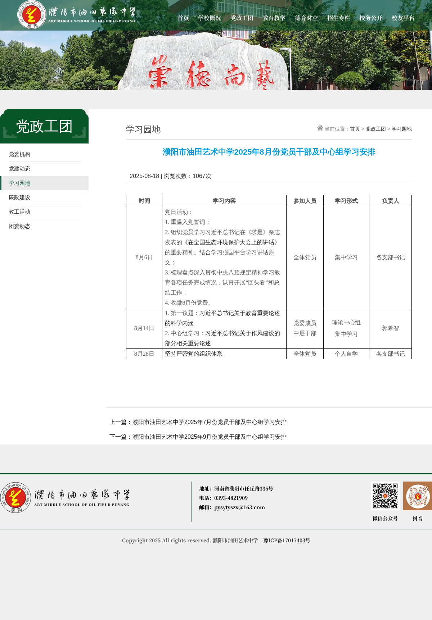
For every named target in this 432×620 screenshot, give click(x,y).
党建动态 (19, 168)
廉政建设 (19, 197)
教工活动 (19, 212)
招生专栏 (338, 18)
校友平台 (403, 18)
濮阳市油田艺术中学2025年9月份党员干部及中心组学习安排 (209, 437)
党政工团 (241, 18)
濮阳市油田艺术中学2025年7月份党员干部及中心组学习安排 (209, 422)
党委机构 (19, 154)
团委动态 (19, 226)
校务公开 (370, 18)
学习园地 (19, 183)
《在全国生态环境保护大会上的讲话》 (231, 242)
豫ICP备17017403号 (286, 540)
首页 (183, 18)
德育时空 (306, 18)
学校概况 (209, 18)
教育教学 (273, 18)
